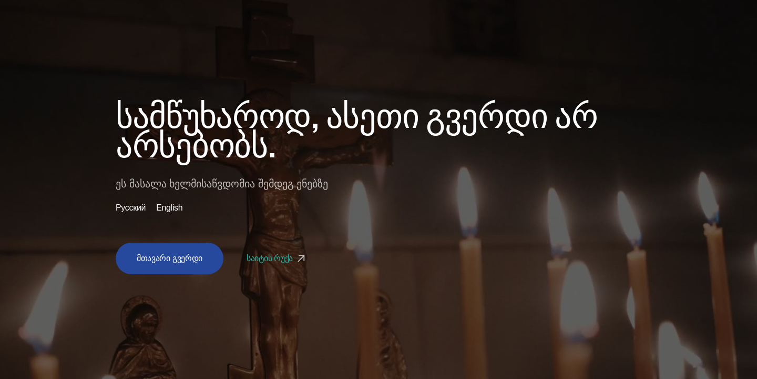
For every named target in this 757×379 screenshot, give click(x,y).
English (169, 208)
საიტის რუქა (277, 258)
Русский (131, 208)
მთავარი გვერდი (169, 258)
